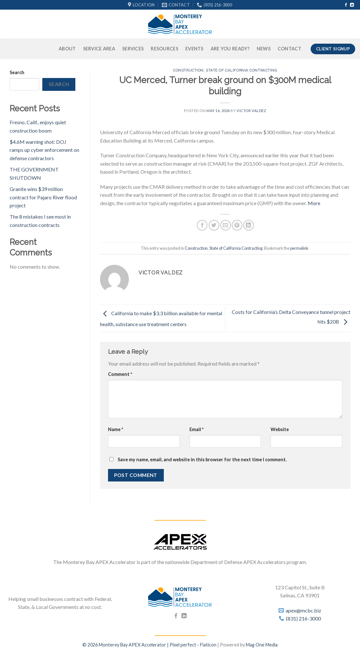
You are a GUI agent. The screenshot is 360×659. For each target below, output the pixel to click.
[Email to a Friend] (225, 225)
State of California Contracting (241, 70)
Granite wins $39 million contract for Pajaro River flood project (43, 197)
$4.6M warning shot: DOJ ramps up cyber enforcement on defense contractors (44, 150)
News (264, 48)
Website (280, 429)
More (314, 203)
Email (196, 429)
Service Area (99, 48)
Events (194, 48)
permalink (299, 248)
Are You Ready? (230, 48)
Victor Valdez (251, 110)
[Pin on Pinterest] (237, 225)
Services (133, 48)
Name (115, 429)
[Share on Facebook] (202, 225)
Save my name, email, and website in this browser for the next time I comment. (202, 459)
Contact (289, 48)
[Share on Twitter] (214, 225)
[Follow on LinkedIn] (352, 5)
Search (17, 72)
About (67, 48)
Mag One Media (262, 644)
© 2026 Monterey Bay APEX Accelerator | (126, 644)
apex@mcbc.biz (303, 610)
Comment (120, 374)
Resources (164, 48)
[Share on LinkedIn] (248, 225)
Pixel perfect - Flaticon (193, 644)
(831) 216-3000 (303, 618)
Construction (188, 70)
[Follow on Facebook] (346, 5)
